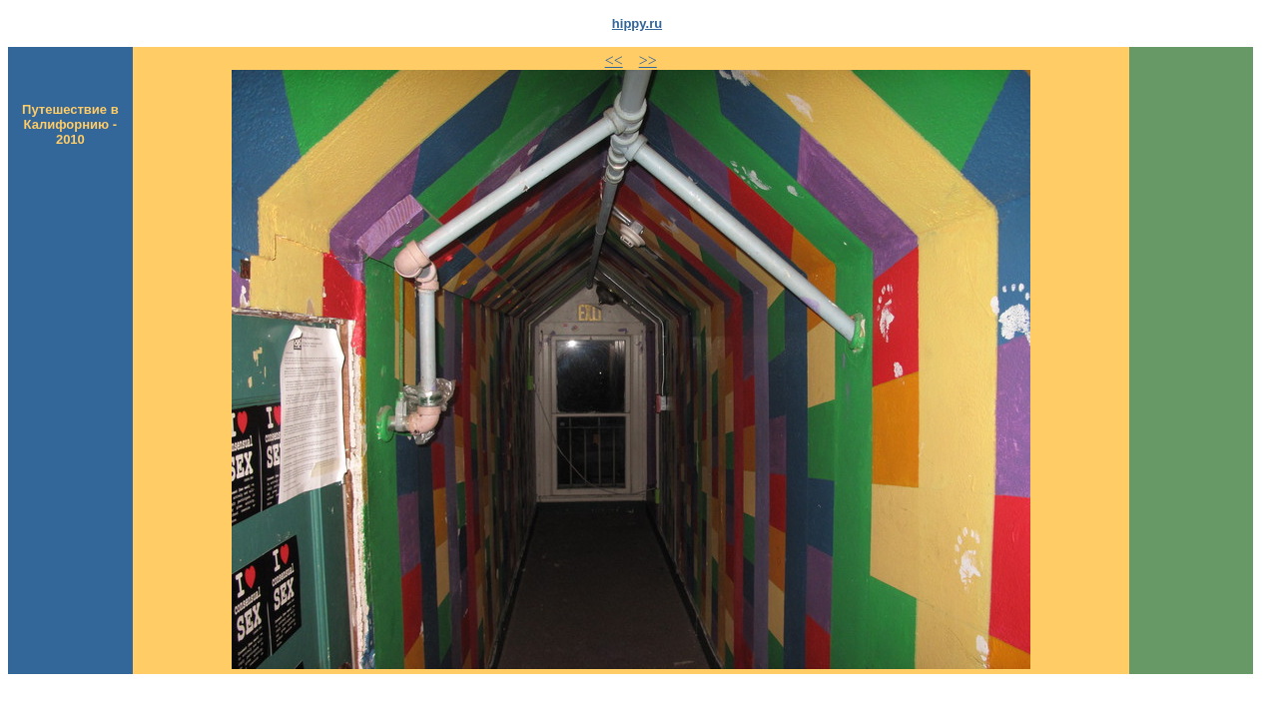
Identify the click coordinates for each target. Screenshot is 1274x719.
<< (614, 60)
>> (648, 60)
